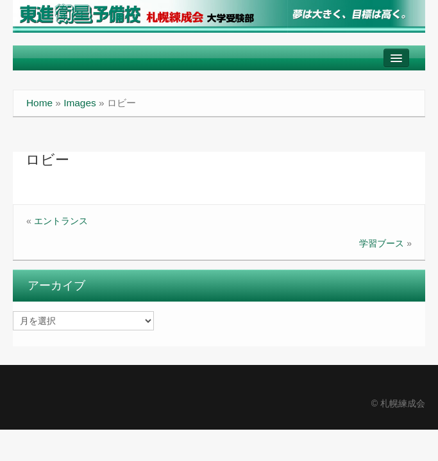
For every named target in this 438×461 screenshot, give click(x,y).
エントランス (61, 221)
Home (39, 102)
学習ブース (381, 243)
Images (79, 102)
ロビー (47, 160)
